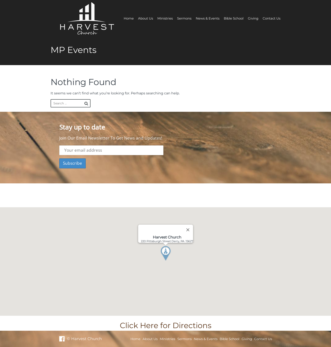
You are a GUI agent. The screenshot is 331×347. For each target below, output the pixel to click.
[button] (173, 261)
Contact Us (271, 18)
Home (129, 18)
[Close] (188, 230)
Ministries (165, 18)
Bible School (234, 18)
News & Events (207, 18)
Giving (253, 18)
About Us (145, 18)
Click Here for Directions (165, 325)
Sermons (184, 18)
